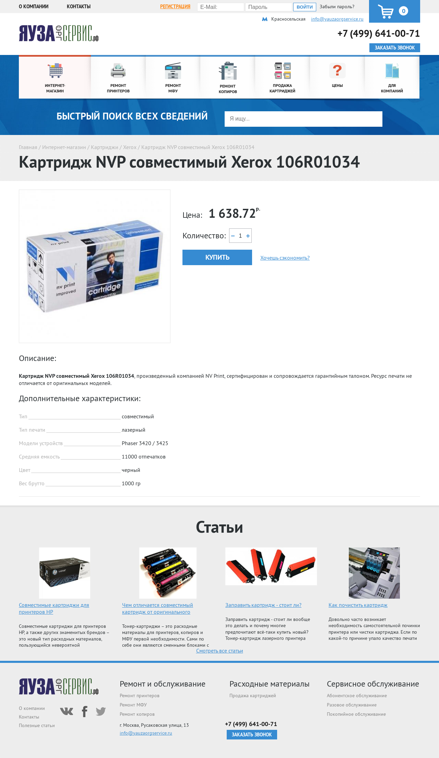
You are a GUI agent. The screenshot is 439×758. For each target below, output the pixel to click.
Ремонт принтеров (139, 695)
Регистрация (175, 6)
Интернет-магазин (64, 147)
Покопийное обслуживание (356, 714)
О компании (33, 6)
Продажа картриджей (252, 695)
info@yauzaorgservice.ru (337, 19)
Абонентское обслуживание (357, 695)
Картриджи (104, 147)
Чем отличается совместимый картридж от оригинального (157, 608)
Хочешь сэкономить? (285, 257)
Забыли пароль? (337, 6)
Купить (217, 257)
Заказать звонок (252, 735)
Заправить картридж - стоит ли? (263, 604)
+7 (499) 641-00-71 (378, 33)
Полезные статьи (37, 725)
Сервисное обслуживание (373, 683)
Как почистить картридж (358, 604)
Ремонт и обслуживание (162, 683)
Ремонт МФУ (133, 705)
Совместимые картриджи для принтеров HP (54, 608)
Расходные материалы (269, 683)
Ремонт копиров (137, 714)
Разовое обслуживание (352, 705)
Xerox (130, 147)
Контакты (79, 6)
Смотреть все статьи (219, 650)
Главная (28, 147)
